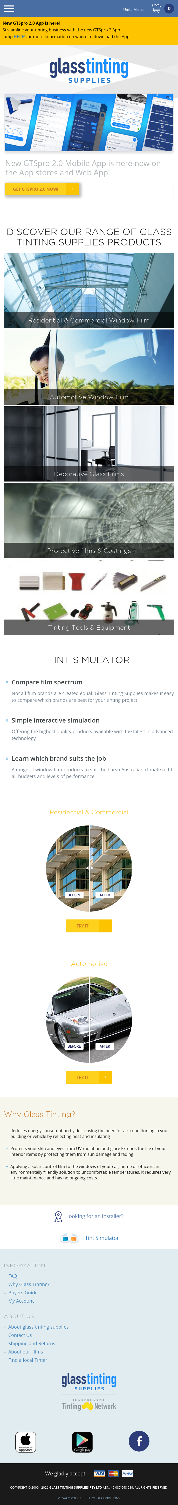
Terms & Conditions (103, 1498)
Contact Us (20, 1335)
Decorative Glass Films (89, 473)
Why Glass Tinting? (29, 1284)
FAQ (12, 1276)
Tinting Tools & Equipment (89, 627)
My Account (21, 1301)
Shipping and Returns (31, 1343)
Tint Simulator (89, 1237)
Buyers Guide (23, 1292)
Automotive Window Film (89, 397)
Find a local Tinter (27, 1360)
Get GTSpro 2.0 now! (35, 189)
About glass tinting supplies (38, 1327)
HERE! (19, 36)
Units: (133, 10)
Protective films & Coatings (89, 550)
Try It (82, 926)
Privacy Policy (69, 1498)
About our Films (25, 1352)
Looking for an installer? (89, 1216)
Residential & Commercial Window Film (89, 320)
